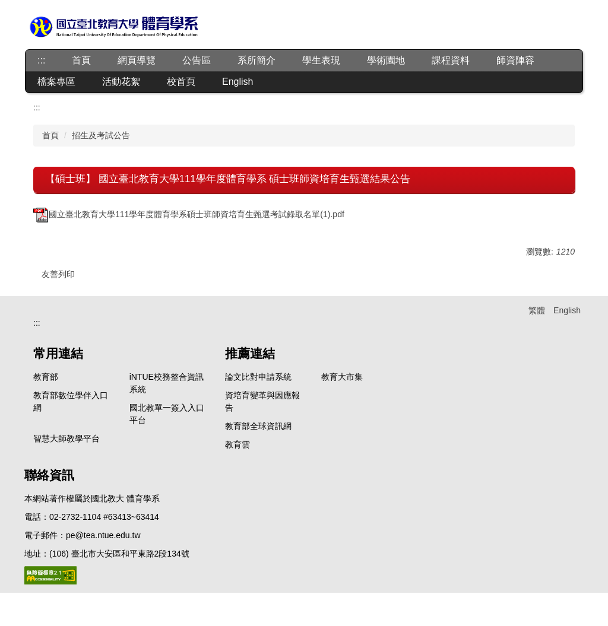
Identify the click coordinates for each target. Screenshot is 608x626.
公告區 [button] (196, 60)
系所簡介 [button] (257, 60)
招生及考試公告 (101, 135)
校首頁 (181, 82)
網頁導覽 (137, 60)
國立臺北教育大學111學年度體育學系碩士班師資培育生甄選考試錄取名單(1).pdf (188, 214)
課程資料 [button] (451, 60)
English (237, 82)
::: (41, 60)
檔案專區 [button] (56, 82)
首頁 (81, 60)
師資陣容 (515, 60)
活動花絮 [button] (121, 82)
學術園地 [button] (386, 60)
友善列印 (58, 274)
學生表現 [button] (321, 60)
